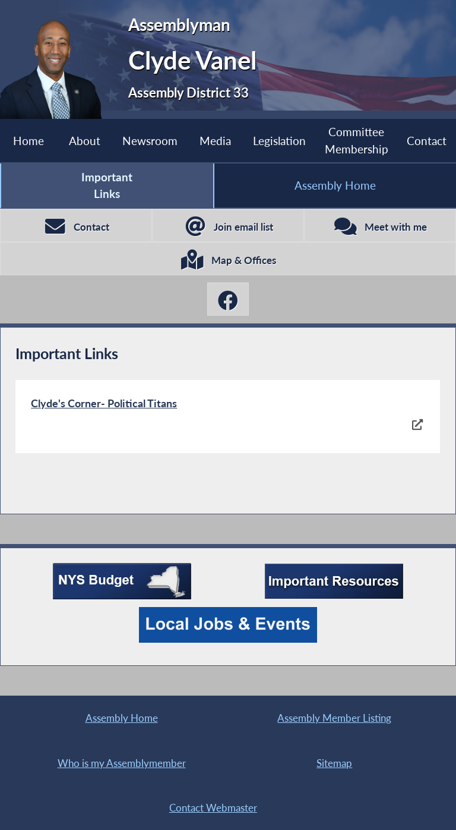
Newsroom (150, 140)
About (84, 140)
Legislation (279, 140)
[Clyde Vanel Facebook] (227, 299)
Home (28, 140)
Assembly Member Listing (334, 718)
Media (215, 140)
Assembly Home (335, 185)
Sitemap (334, 763)
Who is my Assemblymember (122, 763)
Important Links (106, 185)
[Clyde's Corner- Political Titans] (227, 417)
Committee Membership (356, 140)
